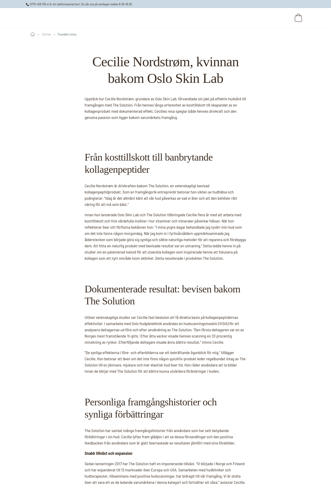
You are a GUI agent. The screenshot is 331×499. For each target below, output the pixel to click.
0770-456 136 (36, 4)
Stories (46, 34)
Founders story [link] (67, 34)
